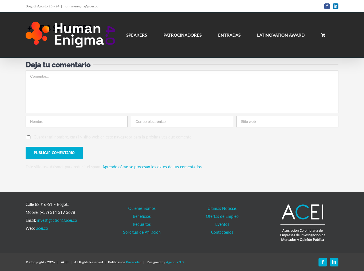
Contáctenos (222, 232)
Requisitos (142, 224)
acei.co (42, 228)
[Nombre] (77, 121)
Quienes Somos (142, 208)
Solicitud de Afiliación (142, 232)
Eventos (222, 224)
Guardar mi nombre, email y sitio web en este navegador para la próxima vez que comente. (113, 137)
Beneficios (142, 216)
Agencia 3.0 (175, 262)
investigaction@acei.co (57, 220)
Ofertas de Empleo (222, 216)
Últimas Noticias (222, 208)
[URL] (287, 121)
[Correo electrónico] (182, 121)
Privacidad (134, 262)
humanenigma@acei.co (81, 6)
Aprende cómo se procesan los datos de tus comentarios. (152, 166)
